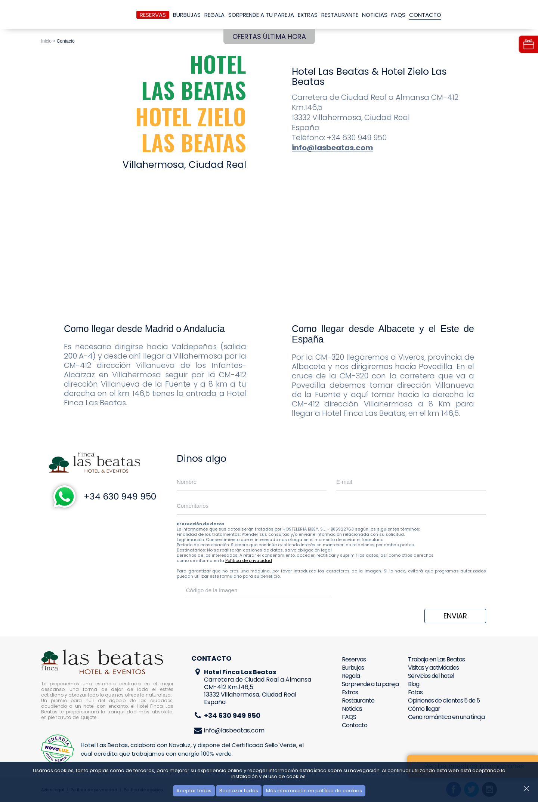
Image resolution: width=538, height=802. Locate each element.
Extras (308, 15)
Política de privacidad (248, 560)
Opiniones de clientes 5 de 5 (444, 700)
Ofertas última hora (269, 36)
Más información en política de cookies (314, 790)
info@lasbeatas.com (332, 147)
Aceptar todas (193, 790)
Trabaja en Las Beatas (436, 659)
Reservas (153, 15)
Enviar (455, 616)
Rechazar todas (238, 790)
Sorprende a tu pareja (261, 15)
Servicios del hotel (431, 676)
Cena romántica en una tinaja (446, 717)
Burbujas (187, 15)
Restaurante (339, 15)
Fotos (415, 692)
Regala (214, 15)
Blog (413, 684)
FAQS (398, 15)
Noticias (374, 15)
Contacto (425, 15)
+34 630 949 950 (120, 497)
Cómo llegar (424, 708)
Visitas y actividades (433, 667)
